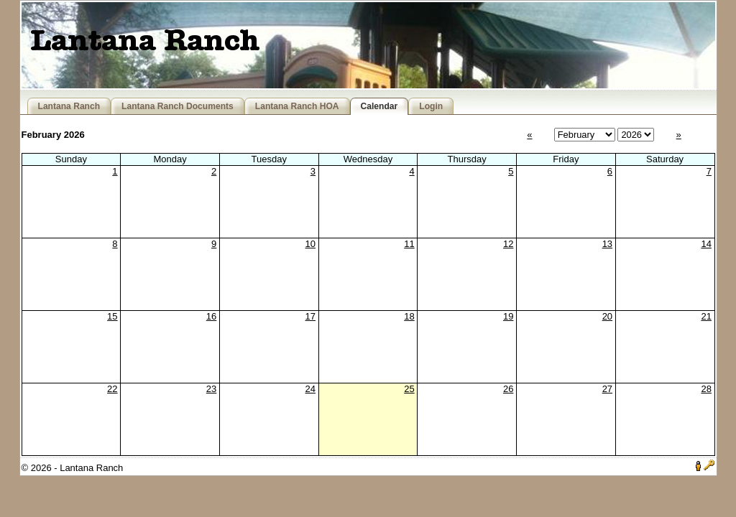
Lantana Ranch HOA (297, 106)
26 (508, 388)
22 (112, 388)
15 (112, 316)
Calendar (379, 106)
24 (310, 388)
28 (706, 388)
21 (706, 316)
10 (310, 243)
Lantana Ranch (69, 106)
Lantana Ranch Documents (177, 106)
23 (211, 388)
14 (706, 243)
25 (409, 388)
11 (409, 243)
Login (431, 106)
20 (607, 316)
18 (409, 316)
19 (508, 316)
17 (310, 316)
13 (607, 243)
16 (211, 316)
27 (607, 388)
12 (508, 243)
